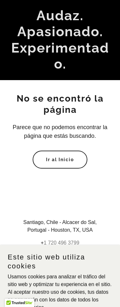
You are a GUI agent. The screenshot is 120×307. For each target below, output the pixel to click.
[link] (60, 67)
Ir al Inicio (60, 159)
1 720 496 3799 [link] (61, 242)
